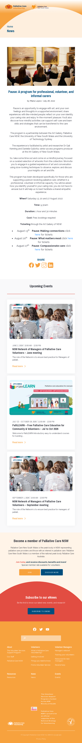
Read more (17, 366)
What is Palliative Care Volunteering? (40, 652)
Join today (21, 562)
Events (57, 677)
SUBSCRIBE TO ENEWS (41, 611)
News (33, 677)
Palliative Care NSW (15, 661)
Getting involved (37, 657)
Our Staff (10, 657)
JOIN (30, 572)
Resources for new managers (62, 660)
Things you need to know (41, 661)
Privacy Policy (41, 739)
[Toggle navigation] (75, 7)
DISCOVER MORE (52, 572)
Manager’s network (62, 651)
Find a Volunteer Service (40, 665)
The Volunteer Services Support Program (16, 652)
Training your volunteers (64, 655)
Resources (11, 677)
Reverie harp (60, 665)
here (37, 234)
